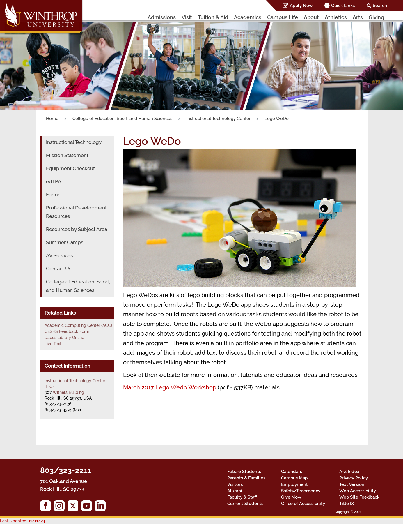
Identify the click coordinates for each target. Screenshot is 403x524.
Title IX (346, 503)
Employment (294, 484)
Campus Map (294, 478)
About (311, 17)
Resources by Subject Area (76, 229)
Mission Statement (67, 155)
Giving (376, 17)
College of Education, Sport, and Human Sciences (122, 118)
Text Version (351, 484)
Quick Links (343, 5)
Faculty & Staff (242, 497)
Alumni (234, 490)
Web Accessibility (357, 490)
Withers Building (68, 392)
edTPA (53, 181)
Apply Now (301, 5)
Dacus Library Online (64, 337)
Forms (53, 194)
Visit (187, 17)
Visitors (235, 484)
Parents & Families (246, 478)
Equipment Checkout (70, 168)
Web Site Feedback (359, 497)
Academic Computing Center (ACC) (78, 325)
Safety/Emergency (300, 490)
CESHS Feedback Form (67, 331)
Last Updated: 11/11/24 (22, 520)
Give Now (291, 497)
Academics (247, 17)
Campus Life (282, 17)
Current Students (245, 503)
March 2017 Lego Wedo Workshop (169, 387)
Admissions (162, 17)
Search (380, 5)
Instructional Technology (74, 142)
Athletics (336, 17)
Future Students (244, 471)
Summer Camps (64, 242)
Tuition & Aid (213, 17)
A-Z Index (349, 471)
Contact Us (58, 268)
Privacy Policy (353, 478)
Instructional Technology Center (218, 118)
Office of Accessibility (303, 503)
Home (52, 118)
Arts (358, 17)
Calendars (291, 471)
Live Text (53, 343)
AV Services (59, 255)
